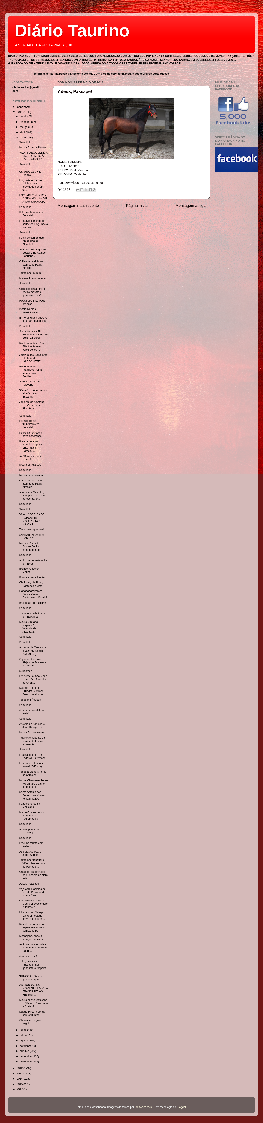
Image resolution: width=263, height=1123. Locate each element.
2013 (20, 1073)
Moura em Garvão (30, 464)
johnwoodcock (143, 1107)
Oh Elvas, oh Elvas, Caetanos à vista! (31, 584)
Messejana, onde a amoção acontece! (31, 938)
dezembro (26, 1061)
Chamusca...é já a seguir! (30, 1022)
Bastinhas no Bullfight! (32, 602)
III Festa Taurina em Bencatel (31, 214)
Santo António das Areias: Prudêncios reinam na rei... (32, 795)
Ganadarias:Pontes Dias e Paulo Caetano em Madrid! (33, 594)
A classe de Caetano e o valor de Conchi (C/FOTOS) (32, 650)
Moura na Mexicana (31, 475)
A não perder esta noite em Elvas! (33, 562)
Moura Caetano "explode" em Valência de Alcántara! (28, 627)
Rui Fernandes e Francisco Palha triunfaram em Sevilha (30, 371)
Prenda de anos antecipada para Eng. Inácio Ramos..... (30, 446)
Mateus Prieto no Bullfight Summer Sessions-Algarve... (32, 691)
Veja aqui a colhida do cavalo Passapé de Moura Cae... (32, 892)
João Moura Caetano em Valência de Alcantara (31, 405)
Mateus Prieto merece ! (33, 278)
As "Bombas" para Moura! (30, 458)
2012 (20, 1068)
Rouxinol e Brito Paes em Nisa (32, 302)
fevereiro (25, 121)
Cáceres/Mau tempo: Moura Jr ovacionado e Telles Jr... (33, 904)
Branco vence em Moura (29, 570)
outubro (25, 1051)
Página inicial (137, 205)
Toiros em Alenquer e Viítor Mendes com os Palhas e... (32, 863)
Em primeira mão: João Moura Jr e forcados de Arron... (33, 679)
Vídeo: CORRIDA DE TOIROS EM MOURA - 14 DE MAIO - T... (31, 519)
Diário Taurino (72, 30)
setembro (26, 1045)
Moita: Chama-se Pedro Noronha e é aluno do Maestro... (33, 783)
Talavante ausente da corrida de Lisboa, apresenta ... (32, 741)
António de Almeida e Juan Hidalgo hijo (32, 725)
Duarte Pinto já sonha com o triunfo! (32, 1013)
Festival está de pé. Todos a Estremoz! (32, 756)
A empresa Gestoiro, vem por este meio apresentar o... (32, 495)
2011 (20, 112)
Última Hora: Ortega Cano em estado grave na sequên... (32, 915)
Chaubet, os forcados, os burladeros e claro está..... (33, 875)
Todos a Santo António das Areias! (32, 773)
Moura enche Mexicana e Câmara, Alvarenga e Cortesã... (33, 1003)
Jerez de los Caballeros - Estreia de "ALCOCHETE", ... (33, 358)
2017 (20, 1089)
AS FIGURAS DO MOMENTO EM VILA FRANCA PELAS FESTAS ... (33, 989)
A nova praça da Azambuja (29, 831)
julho (23, 1035)
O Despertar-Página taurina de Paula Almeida (31, 264)
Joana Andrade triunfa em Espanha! (32, 615)
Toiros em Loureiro (30, 273)
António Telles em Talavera (29, 383)
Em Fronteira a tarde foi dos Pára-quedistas (33, 319)
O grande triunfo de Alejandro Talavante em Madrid (32, 662)
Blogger (181, 1107)
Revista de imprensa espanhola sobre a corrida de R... (32, 927)
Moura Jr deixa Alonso (32, 147)
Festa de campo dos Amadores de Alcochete (31, 241)
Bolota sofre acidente (31, 577)
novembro (26, 1056)
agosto (24, 1040)
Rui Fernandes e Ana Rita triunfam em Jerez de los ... (31, 346)
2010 (20, 106)
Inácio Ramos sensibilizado (28, 311)
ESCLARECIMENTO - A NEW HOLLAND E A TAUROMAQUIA (33, 198)
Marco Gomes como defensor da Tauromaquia (31, 815)
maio (23, 137)
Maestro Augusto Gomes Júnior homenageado (29, 546)
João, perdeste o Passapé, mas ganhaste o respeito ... (32, 966)
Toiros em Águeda (30, 699)
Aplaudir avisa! (28, 956)
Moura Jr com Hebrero (32, 732)
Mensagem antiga (190, 205)
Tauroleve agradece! (31, 529)
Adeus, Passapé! (75, 91)
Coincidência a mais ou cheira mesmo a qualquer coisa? (33, 292)
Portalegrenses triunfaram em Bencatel (29, 424)
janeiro (24, 116)
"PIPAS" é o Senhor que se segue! (31, 978)
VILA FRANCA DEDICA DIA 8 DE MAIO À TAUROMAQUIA (33, 156)
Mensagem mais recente (78, 205)
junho (23, 1030)
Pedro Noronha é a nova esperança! (30, 434)
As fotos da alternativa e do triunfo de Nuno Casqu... (33, 947)
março (24, 127)
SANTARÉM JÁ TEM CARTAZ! (31, 536)
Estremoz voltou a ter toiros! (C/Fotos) (32, 765)
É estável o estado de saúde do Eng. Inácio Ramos (33, 224)
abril (23, 132)
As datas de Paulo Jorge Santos (30, 853)
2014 (20, 1078)
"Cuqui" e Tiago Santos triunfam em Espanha (33, 393)
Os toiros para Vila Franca (30, 173)
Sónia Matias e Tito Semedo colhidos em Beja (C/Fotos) (33, 334)
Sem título (25, 142)
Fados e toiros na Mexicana (29, 805)
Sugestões (25, 670)
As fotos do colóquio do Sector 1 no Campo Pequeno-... (33, 253)
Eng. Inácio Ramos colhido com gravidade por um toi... (31, 185)
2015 (20, 1084)
